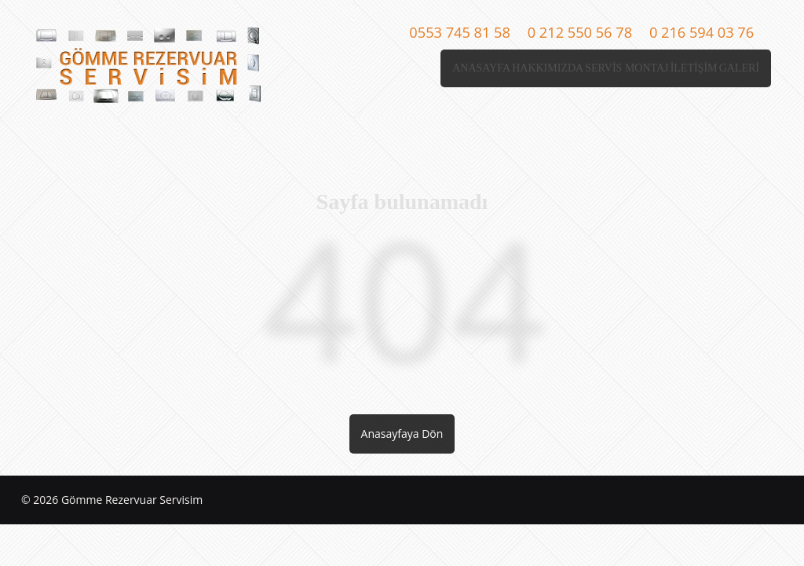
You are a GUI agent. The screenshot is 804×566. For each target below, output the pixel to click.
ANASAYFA (372, 68)
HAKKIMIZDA (461, 68)
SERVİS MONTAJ (565, 68)
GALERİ (727, 68)
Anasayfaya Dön (402, 433)
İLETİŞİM (657, 68)
